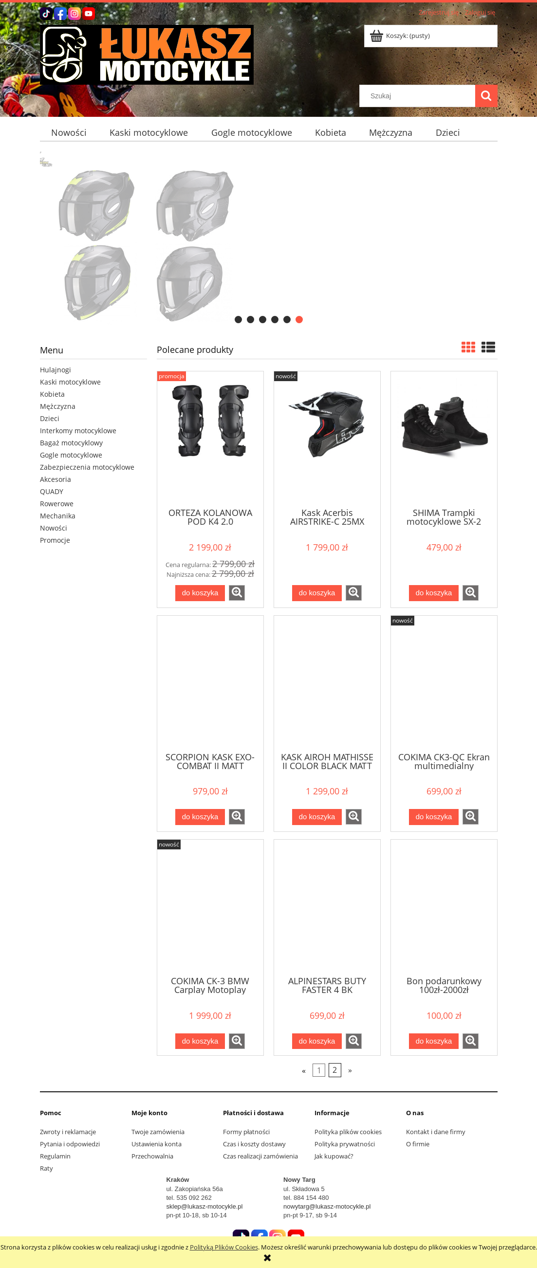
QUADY (51, 491)
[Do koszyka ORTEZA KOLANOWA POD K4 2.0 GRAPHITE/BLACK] (200, 593)
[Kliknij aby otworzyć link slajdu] (269, 238)
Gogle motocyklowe (71, 454)
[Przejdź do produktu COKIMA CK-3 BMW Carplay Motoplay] (210, 907)
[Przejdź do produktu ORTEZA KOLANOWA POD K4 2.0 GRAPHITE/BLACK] (210, 438)
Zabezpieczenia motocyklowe (87, 467)
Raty (46, 1168)
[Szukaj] (486, 96)
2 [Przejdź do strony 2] (335, 1070)
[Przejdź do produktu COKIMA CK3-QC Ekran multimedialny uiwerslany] (444, 683)
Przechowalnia (152, 1156)
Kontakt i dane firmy (435, 1131)
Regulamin (55, 1156)
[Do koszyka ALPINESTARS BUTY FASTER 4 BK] (317, 1041)
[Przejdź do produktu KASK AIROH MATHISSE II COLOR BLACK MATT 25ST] (327, 683)
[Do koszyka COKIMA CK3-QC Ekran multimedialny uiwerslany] (434, 817)
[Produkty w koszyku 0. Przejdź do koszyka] (400, 35)
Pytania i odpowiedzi (70, 1143)
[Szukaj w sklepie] (419, 96)
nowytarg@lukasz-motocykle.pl (326, 1206)
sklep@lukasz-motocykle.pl (205, 1206)
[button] (237, 593)
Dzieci (49, 418)
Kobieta (52, 394)
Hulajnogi (55, 369)
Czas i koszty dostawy (254, 1143)
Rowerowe (57, 503)
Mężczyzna (57, 406)
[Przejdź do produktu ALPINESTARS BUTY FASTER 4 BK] (327, 907)
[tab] (238, 319)
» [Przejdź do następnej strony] (350, 1070)
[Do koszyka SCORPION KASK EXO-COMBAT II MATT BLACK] (200, 817)
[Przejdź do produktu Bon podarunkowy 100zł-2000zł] (444, 907)
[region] (269, 238)
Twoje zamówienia (158, 1131)
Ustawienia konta (156, 1143)
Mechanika (57, 515)
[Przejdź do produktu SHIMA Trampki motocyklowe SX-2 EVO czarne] (444, 438)
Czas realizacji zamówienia (260, 1156)
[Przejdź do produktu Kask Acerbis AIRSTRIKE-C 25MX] (327, 438)
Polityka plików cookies (348, 1131)
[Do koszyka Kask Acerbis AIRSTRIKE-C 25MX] (317, 593)
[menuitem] (69, 132)
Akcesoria (55, 479)
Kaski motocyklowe (70, 381)
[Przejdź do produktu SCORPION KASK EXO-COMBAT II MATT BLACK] (210, 683)
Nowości (53, 528)
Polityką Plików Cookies (224, 1247)
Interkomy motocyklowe (78, 430)
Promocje (55, 540)
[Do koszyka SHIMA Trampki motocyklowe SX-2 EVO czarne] (434, 593)
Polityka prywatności (345, 1143)
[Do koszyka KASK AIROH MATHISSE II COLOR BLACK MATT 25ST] (317, 817)
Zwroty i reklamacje (68, 1131)
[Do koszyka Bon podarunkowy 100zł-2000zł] (434, 1041)
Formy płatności (246, 1131)
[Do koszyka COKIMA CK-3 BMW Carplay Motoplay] (200, 1041)
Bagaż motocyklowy (71, 442)
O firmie (417, 1143)
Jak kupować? (334, 1156)
